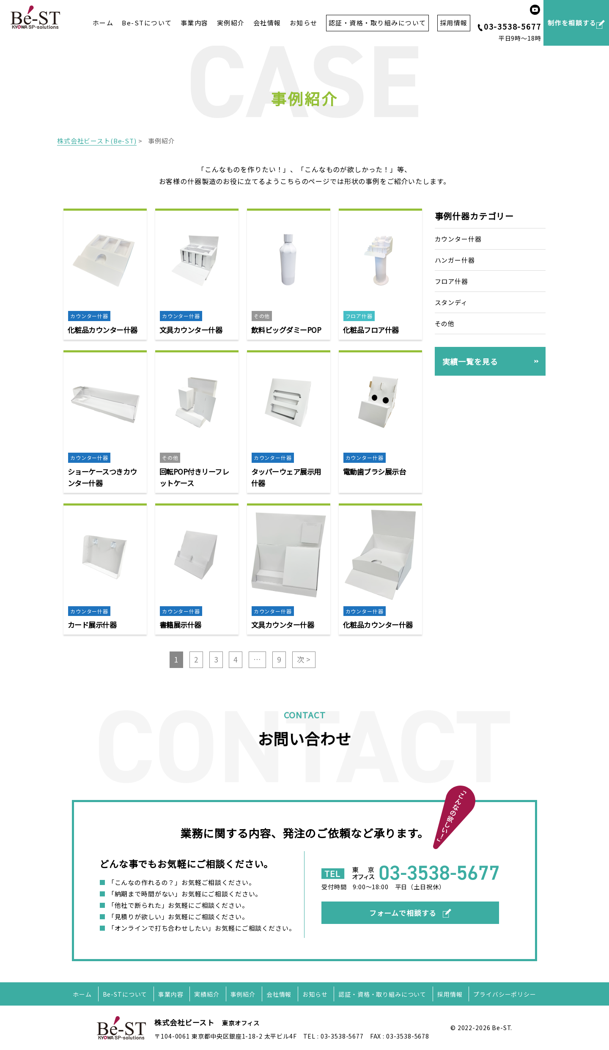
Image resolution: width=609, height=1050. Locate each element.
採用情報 (449, 994)
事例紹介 (242, 994)
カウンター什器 (458, 238)
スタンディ (451, 302)
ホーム (103, 22)
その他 (445, 323)
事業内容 (194, 22)
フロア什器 (451, 281)
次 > (304, 659)
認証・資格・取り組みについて (382, 994)
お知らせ (304, 22)
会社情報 (267, 22)
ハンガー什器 (455, 260)
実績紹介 (206, 994)
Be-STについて (147, 22)
